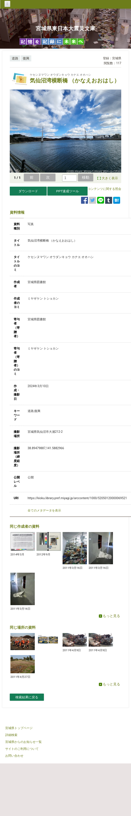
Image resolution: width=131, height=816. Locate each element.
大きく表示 (110, 178)
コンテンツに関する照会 (104, 189)
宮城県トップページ (19, 728)
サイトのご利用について (22, 748)
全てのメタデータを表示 (44, 510)
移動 (85, 177)
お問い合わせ (14, 755)
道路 (15, 58)
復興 (26, 58)
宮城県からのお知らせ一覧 (23, 742)
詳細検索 (11, 735)
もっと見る (109, 616)
